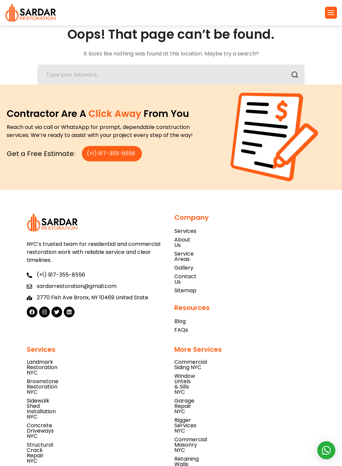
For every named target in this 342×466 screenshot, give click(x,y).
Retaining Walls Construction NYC (218, 389)
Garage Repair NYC (199, 363)
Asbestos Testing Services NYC (67, 407)
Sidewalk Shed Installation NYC (66, 363)
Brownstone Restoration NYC (65, 354)
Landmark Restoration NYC (62, 346)
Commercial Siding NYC (204, 346)
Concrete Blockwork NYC (207, 407)
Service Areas (192, 248)
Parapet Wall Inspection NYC (64, 424)
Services (185, 231)
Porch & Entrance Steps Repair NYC (221, 398)
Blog (180, 305)
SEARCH (293, 76)
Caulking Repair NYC (53, 389)
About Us (186, 240)
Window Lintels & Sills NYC (207, 354)
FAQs (181, 314)
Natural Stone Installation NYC (66, 415)
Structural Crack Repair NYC (64, 380)
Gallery (183, 257)
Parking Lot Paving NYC (57, 398)
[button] (331, 13)
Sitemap (185, 274)
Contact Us (189, 266)
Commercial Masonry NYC (208, 380)
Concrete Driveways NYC (60, 372)
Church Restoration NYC (58, 433)
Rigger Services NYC (200, 372)
